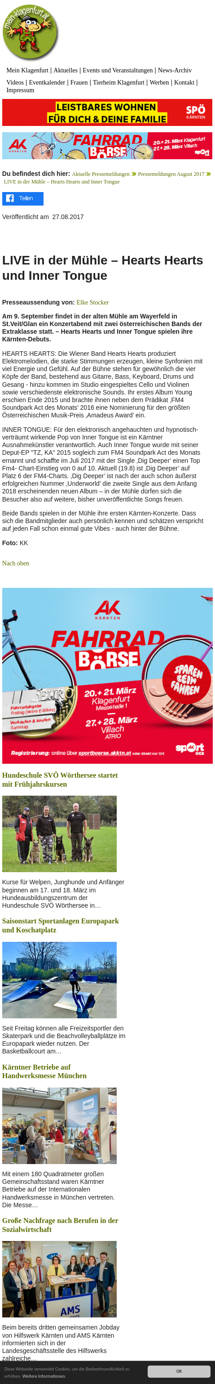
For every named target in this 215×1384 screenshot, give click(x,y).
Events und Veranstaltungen (118, 70)
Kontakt (184, 82)
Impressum (20, 90)
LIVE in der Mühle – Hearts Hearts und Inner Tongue (62, 182)
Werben (159, 82)
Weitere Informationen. (44, 1377)
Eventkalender (47, 82)
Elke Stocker (93, 302)
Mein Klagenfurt (27, 70)
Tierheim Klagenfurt (119, 82)
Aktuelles (65, 70)
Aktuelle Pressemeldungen (100, 174)
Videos (15, 82)
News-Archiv (175, 70)
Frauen (79, 82)
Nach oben (15, 563)
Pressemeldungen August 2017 (171, 174)
